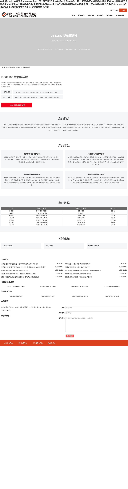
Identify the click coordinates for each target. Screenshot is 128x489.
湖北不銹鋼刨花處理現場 (80, 414)
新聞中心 (109, 15)
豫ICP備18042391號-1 (32, 487)
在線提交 (70, 453)
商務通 (20, 424)
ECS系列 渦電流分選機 (7, 482)
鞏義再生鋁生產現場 (16, 414)
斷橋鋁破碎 (123, 487)
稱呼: (63, 425)
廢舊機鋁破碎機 (93, 321)
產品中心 (81, 15)
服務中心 (100, 15)
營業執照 (56, 487)
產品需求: (62, 435)
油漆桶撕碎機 (7, 321)
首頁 (73, 15)
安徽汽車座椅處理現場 (112, 414)
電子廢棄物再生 (38, 460)
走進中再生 (120, 15)
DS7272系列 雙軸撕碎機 (8, 479)
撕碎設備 (12, 67)
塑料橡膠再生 (22, 460)
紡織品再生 (51, 460)
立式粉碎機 (49, 321)
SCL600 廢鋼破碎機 (6, 475)
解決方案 (90, 15)
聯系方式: (62, 430)
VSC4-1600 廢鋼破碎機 (7, 472)
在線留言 (11, 424)
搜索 (123, 10)
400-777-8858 (114, 10)
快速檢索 (117, 460)
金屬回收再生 (8, 460)
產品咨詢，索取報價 (17, 105)
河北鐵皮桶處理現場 (48, 414)
